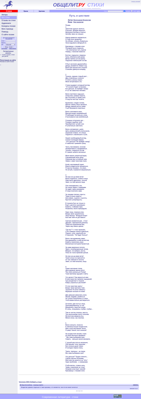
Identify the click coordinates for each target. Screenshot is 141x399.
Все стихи (6, 18)
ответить (135, 384)
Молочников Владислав (82, 20)
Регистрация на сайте (8, 60)
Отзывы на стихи (8, 20)
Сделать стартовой (135, 1)
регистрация (4, 48)
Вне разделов (78, 22)
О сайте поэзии (8, 35)
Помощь (5, 32)
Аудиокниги (6, 23)
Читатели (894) (24, 382)
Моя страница (7, 29)
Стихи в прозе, (6, 54)
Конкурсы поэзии (8, 26)
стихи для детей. (8, 55)
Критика (42, 11)
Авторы (5, 15)
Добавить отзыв (36, 382)
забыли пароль (12, 48)
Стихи (9, 11)
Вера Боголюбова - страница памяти (32, 385)
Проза (26, 11)
